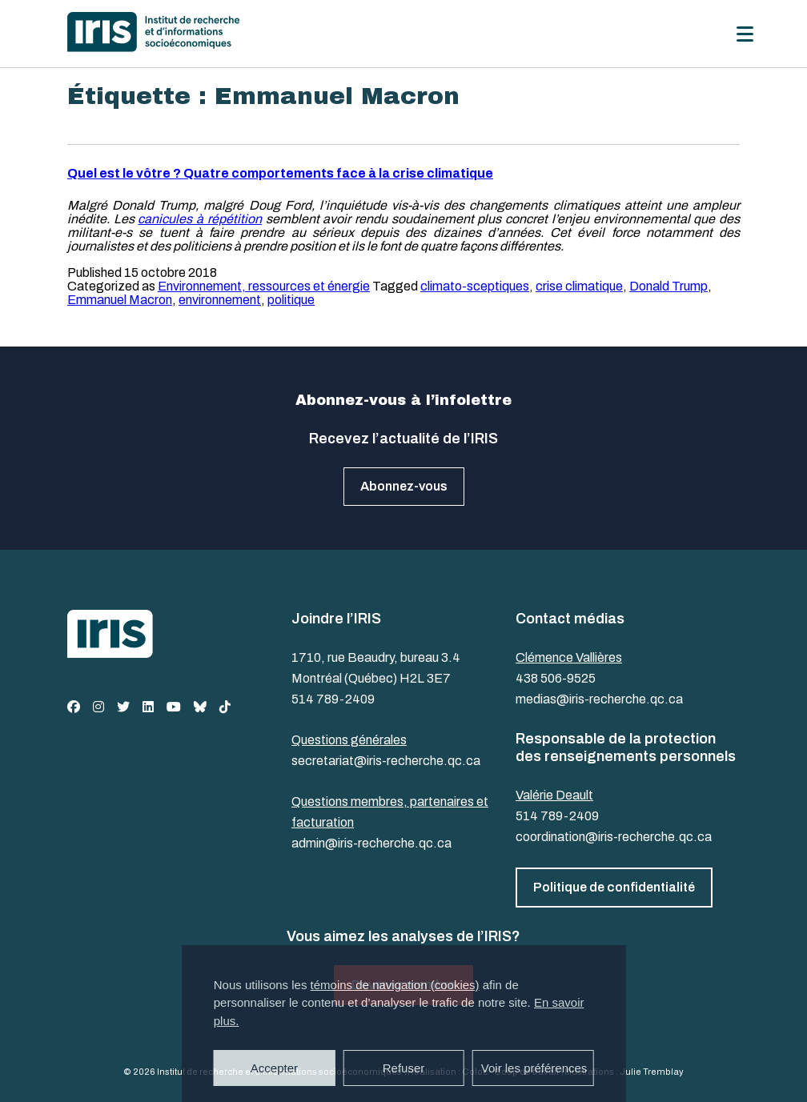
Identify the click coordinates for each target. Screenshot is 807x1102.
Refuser (404, 1068)
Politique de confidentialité (614, 887)
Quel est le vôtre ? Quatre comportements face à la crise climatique (280, 173)
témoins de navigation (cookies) (395, 985)
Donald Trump (668, 286)
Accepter (274, 1068)
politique (291, 300)
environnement (220, 300)
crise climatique (579, 286)
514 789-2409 (333, 699)
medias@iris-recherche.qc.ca (599, 699)
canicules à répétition (199, 219)
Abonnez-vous (404, 486)
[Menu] (745, 34)
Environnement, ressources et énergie (264, 286)
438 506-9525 (556, 678)
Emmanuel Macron (119, 300)
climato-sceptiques (474, 286)
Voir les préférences (534, 1068)
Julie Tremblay (652, 1071)
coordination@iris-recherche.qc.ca (614, 837)
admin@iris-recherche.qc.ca (371, 843)
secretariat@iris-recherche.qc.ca (385, 760)
